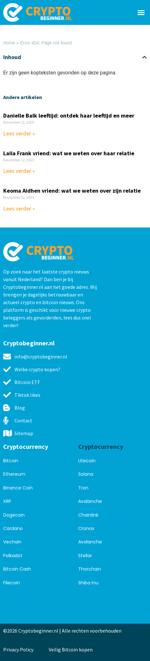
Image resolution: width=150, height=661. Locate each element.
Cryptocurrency (25, 446)
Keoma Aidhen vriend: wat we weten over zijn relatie (72, 190)
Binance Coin (18, 488)
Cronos (86, 528)
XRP (7, 501)
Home (9, 42)
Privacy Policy (18, 649)
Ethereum (14, 474)
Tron (83, 488)
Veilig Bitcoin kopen (72, 649)
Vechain (12, 542)
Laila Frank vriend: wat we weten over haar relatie (68, 153)
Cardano (13, 528)
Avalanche (90, 501)
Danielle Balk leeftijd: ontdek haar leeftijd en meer (68, 115)
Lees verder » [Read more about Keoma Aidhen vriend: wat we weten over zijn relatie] (19, 208)
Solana (85, 474)
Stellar (85, 555)
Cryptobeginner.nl (28, 343)
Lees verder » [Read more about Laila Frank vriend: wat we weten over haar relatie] (19, 170)
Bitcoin (10, 460)
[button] (141, 12)
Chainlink (88, 515)
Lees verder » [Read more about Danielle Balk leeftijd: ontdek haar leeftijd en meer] (19, 133)
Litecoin (87, 460)
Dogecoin (14, 515)
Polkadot (12, 555)
